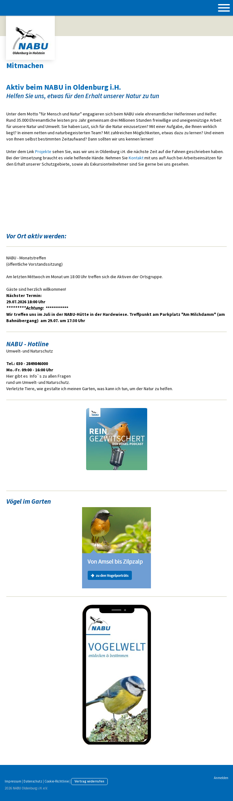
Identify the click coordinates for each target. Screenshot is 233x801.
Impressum (13, 781)
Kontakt (136, 158)
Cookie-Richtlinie (56, 781)
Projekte (43, 151)
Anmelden (221, 778)
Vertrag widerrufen (89, 781)
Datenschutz (32, 781)
